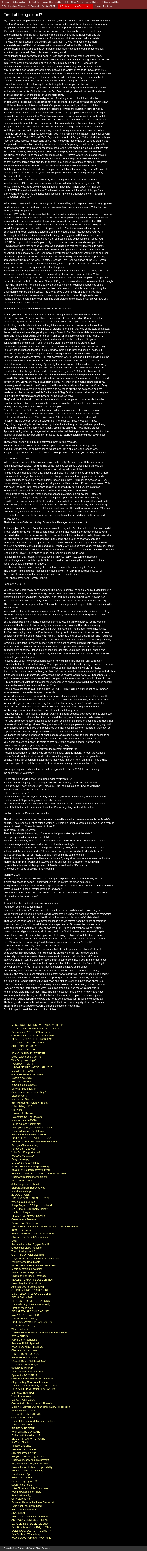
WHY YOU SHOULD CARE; (27, 1470)
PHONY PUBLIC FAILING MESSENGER (34, 1141)
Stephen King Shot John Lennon (29, 1382)
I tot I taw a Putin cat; (23, 1325)
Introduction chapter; (22, 1191)
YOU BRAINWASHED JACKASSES (31, 1322)
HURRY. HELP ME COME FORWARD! (33, 1389)
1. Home (5, 2)
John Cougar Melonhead (25, 1184)
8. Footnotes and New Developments (75, 6)
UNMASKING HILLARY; (24, 1088)
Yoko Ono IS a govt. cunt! (25, 1152)
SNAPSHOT (18, 1513)
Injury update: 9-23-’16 (24, 1120)
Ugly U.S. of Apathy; (22, 1392)
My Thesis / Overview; (23, 1099)
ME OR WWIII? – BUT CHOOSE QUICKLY (35, 1028)
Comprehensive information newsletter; (33, 1378)
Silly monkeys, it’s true (23, 1452)
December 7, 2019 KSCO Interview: (31, 1032)
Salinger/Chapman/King (24, 1145)
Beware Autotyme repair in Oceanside (32, 1233)
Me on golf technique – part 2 (27, 1042)
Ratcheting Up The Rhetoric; (27, 1116)
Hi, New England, (21, 1445)
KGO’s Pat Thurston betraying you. (30, 1170)
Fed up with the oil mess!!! (26, 1435)
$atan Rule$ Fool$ (21, 1484)
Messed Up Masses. (22, 1113)
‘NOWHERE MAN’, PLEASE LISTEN (32, 1279)
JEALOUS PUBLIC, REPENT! (28, 1053)
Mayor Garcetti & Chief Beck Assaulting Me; (35, 1258)
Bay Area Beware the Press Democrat (32, 1502)
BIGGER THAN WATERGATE (28, 1438)
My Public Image (20, 1212)
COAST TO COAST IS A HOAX (28, 1360)
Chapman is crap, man (24, 1350)
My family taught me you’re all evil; (30, 1304)
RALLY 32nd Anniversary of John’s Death (34, 1385)
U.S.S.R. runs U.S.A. (23, 1399)
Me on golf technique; (23, 1049)
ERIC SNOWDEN (21, 1081)
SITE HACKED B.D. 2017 (25, 1046)
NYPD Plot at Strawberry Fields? (29, 1208)
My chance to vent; (21, 1424)
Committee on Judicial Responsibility (31, 1467)
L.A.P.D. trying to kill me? (25, 1162)
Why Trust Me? (19, 1329)
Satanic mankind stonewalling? (28, 1092)
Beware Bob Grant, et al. (25, 1223)
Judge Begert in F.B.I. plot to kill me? (31, 1205)
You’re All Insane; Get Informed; (29, 1131)
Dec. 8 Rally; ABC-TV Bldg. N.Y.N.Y (31, 1527)
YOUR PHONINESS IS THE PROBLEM (33, 1265)
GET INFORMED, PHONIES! (27, 1074)
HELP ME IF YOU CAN (24, 1357)
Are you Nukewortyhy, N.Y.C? (27, 1456)
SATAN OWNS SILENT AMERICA (30, 1134)
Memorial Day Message (24, 1364)
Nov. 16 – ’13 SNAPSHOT (26, 1315)
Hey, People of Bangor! (24, 1449)
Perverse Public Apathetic (25, 1343)
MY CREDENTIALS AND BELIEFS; (31, 1293)
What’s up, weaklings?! (24, 1060)
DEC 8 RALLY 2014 (22, 1297)
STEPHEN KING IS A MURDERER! (31, 1290)
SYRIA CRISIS (19, 1336)
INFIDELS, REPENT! (23, 1428)
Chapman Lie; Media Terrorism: (28, 1275)
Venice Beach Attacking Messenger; (31, 1166)
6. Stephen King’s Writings (13, 6)
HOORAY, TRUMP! (22, 1063)
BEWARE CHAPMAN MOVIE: (28, 1215)
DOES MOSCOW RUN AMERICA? (31, 1530)
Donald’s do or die (21, 1078)
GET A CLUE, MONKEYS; (26, 1414)
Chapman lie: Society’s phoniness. (30, 1237)
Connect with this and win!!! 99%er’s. (32, 1403)
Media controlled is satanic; (26, 1268)
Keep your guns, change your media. (31, 1127)
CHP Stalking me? (21, 1498)
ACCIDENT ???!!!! (21, 1180)
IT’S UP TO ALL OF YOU (25, 1353)
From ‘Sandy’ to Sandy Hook (27, 1371)
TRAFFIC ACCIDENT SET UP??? (30, 1198)
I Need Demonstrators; (24, 1318)
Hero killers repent (21, 1477)
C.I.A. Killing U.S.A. (22, 1106)
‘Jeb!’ (14, 1240)
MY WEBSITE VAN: (22, 1071)
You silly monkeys (21, 1396)
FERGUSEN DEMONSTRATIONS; (30, 1300)
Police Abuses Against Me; (26, 1123)
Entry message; (20, 1159)
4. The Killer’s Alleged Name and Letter (81, 2)
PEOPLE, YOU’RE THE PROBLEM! (31, 1039)
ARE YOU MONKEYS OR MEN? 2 (30, 1520)
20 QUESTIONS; (20, 1194)
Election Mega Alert (22, 1307)
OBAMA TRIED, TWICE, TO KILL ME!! (33, 1035)
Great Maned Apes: (22, 1474)
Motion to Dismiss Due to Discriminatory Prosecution (40, 1406)
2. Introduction (19, 2)
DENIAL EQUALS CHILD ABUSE (30, 1311)
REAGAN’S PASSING (23, 1509)
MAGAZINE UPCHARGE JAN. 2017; (32, 1067)
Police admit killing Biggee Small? (30, 1244)
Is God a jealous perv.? (24, 1085)
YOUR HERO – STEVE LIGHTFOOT (32, 1138)
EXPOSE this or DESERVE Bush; (30, 1523)
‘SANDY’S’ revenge (22, 1367)
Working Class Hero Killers (26, 1491)
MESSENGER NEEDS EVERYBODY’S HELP (37, 1024)
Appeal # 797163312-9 (24, 1375)
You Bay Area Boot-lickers (25, 1261)
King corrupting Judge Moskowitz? (30, 1463)
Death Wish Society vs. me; (26, 1056)
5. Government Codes (111, 2)
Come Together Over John (26, 1283)
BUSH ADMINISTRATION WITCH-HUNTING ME (38, 1173)
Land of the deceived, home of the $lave (33, 1421)
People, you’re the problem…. (28, 1272)
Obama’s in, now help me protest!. (30, 1459)
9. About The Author (103, 6)
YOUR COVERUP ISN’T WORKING (31, 1537)
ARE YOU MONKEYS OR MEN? (29, 1516)
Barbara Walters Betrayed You (28, 1187)
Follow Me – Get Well (23, 1148)
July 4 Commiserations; (24, 1339)
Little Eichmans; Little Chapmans (29, 1488)
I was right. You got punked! (26, 1506)
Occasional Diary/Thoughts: (26, 1247)
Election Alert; (19, 1095)
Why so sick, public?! (23, 1201)
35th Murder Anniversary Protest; (29, 1102)
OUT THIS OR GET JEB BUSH (28, 1254)
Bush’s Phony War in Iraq (25, 1534)
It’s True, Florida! (20, 1442)
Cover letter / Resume (23, 1219)
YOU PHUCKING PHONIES (27, 1346)
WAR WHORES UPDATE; (26, 1431)
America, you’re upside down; (27, 1286)
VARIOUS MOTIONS (23, 1410)
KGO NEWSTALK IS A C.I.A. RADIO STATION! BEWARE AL (45, 1226)
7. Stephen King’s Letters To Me (42, 6)
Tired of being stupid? (23, 1251)
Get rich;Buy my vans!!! (24, 1481)
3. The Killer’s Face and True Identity (45, 2)
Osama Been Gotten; (23, 1417)
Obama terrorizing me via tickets (29, 1177)
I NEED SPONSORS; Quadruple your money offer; (39, 1332)
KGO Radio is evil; (21, 1230)
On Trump (17, 1109)
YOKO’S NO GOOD (22, 1155)
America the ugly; (21, 1495)
